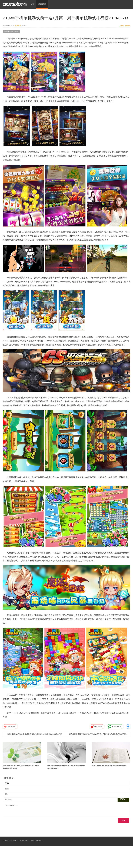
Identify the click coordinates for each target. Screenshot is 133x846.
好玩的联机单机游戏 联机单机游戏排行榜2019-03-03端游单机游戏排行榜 (34, 734)
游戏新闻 (18, 25)
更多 (128, 726)
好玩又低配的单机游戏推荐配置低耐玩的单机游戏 (109, 766)
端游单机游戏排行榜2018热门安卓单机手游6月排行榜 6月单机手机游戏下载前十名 (98, 734)
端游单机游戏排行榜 (11, 32)
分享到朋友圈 (114, 726)
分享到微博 (96, 726)
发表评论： (10, 778)
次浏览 (9, 726)
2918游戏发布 (15, 4)
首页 (32, 4)
